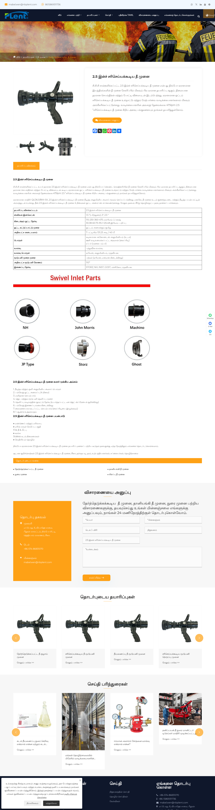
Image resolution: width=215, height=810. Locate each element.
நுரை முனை (21, 430)
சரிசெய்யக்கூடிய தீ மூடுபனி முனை (129, 616)
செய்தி (131, 15)
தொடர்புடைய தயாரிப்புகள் (107, 556)
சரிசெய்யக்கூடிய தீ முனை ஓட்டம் (31, 616)
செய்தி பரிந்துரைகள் (107, 646)
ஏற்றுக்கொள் (51, 803)
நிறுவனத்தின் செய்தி (120, 755)
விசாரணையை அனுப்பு (172, 15)
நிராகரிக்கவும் (32, 803)
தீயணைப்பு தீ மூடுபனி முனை (178, 614)
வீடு (83, 15)
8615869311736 (53, 4)
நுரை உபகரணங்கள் (72, 765)
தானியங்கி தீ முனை (119, 425)
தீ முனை (42, 68)
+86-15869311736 (167, 762)
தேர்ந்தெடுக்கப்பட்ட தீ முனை (64, 68)
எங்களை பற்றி (96, 15)
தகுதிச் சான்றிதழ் (24, 760)
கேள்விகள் (115, 765)
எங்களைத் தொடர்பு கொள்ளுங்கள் (167, 27)
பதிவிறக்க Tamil (149, 15)
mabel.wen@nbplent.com (23, 4)
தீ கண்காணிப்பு (70, 760)
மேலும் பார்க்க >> (25, 623)
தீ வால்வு (67, 774)
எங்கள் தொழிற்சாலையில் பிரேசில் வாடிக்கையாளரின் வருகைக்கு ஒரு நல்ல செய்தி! (130, 720)
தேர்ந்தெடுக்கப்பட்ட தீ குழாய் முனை (81, 616)
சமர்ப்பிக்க (96, 535)
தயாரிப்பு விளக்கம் (26, 175)
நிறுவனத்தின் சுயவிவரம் (28, 755)
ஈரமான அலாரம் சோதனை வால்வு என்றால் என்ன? (177, 706)
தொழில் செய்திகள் (119, 760)
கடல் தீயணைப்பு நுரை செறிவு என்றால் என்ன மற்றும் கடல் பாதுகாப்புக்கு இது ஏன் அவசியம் (82, 706)
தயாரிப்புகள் (115, 15)
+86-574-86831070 (33, 507)
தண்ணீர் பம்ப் (69, 769)
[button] (16, 599)
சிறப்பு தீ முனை (117, 430)
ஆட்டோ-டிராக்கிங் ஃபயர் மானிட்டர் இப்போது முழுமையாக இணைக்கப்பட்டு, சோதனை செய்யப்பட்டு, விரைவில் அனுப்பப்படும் (34, 689)
